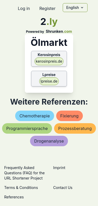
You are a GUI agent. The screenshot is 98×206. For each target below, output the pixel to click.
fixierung (69, 115)
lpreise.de (49, 81)
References (14, 197)
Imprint (59, 167)
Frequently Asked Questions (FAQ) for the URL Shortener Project (24, 172)
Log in (24, 8)
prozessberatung (75, 128)
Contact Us (63, 187)
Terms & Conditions (21, 187)
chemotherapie (34, 115)
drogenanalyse (49, 141)
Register (47, 8)
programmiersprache (27, 128)
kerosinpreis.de (49, 61)
